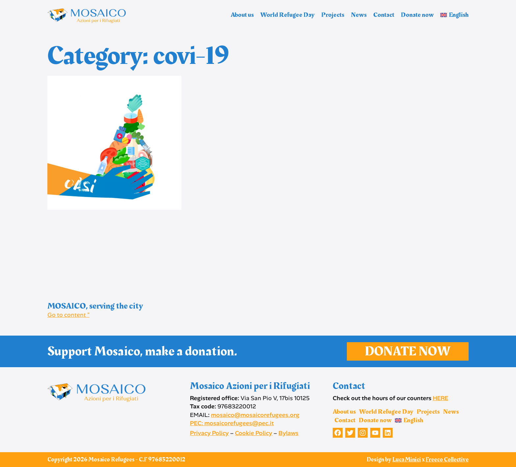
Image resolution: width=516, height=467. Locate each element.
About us (242, 15)
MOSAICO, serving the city (95, 306)
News (359, 15)
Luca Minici (406, 459)
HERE (440, 398)
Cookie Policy (253, 433)
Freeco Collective (447, 459)
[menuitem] (454, 14)
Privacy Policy (209, 433)
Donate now (417, 15)
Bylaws (288, 433)
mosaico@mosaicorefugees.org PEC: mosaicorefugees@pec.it (244, 419)
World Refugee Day (287, 15)
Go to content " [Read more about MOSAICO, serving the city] (68, 315)
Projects (332, 15)
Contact (383, 15)
